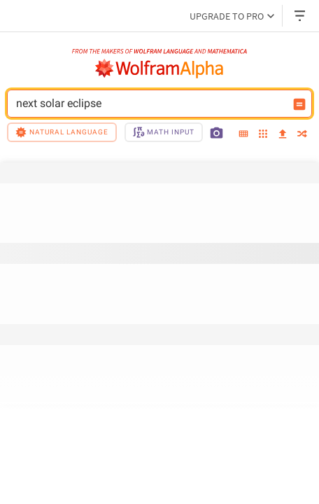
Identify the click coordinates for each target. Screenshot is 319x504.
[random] (302, 134)
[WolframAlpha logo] (159, 68)
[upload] (282, 134)
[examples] (263, 134)
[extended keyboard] (243, 134)
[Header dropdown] (301, 15)
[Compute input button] (299, 104)
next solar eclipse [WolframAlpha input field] (150, 103)
